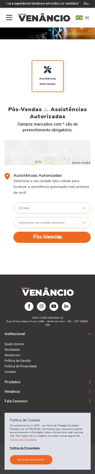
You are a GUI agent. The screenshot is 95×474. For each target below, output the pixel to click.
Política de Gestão (18, 361)
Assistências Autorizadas (47, 75)
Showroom (12, 355)
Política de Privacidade (21, 366)
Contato (10, 372)
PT (82, 17)
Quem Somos (14, 344)
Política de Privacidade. (23, 439)
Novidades (12, 349)
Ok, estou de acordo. (31, 459)
